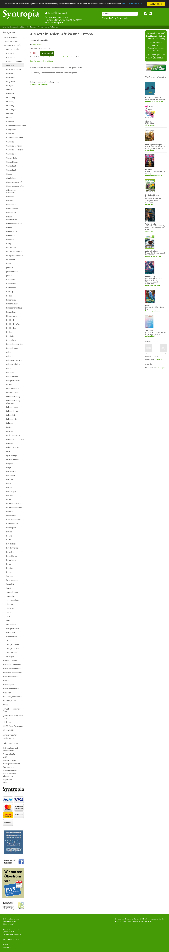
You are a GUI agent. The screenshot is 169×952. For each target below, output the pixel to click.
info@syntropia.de (55, 22)
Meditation (10, 475)
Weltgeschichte (12, 628)
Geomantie (11, 133)
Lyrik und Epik (12, 455)
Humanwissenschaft (14, 223)
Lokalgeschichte (13, 447)
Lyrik (8, 451)
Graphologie (11, 178)
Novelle (9, 511)
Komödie (10, 336)
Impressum (8, 779)
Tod (8, 616)
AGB (5, 757)
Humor (9, 227)
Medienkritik (11, 471)
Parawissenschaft (13, 519)
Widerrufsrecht (9, 760)
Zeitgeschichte (12, 648)
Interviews (10, 259)
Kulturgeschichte (13, 364)
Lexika (8, 427)
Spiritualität (11, 596)
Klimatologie (11, 316)
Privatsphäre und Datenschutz (10, 749)
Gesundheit (11, 166)
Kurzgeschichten (13, 380)
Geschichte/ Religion (14, 149)
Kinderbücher (11, 303)
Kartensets (11, 287)
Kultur (8, 352)
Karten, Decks (10, 700)
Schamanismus (12, 580)
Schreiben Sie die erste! (39, 84)
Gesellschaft (11, 158)
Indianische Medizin (14, 251)
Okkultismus (11, 515)
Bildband (9, 73)
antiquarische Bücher (18, 27)
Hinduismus (11, 204)
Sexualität (10, 584)
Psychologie (11, 544)
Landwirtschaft (12, 392)
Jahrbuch (9, 267)
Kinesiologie (11, 312)
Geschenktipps (10, 37)
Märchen (9, 495)
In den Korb (47, 53)
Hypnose (10, 239)
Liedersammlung (13, 435)
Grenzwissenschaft (14, 182)
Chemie (9, 89)
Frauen (9, 117)
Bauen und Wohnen (14, 61)
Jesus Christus (12, 271)
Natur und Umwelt (14, 503)
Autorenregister (10, 735)
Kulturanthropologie (14, 360)
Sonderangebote (11, 41)
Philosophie (11, 527)
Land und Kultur (12, 388)
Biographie (10, 81)
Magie (8, 467)
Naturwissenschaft (14, 507)
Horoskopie (11, 212)
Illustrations (11, 247)
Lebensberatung (13, 396)
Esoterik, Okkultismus (13, 696)
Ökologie (10, 656)
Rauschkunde (11, 556)
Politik (8, 539)
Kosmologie (11, 340)
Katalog (9, 291)
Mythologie (11, 491)
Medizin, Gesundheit (13, 664)
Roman (9, 572)
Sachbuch (10, 576)
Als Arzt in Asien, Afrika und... (48, 27)
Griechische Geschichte (11, 191)
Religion (9, 568)
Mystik (9, 487)
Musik (8, 483)
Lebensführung (12, 411)
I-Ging (8, 243)
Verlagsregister (10, 738)
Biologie (9, 85)
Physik (9, 531)
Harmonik (10, 196)
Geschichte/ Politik (14, 146)
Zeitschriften (11, 652)
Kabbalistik (10, 279)
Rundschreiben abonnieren (9, 774)
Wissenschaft (11, 636)
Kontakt (5, 944)
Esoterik (9, 113)
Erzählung (10, 105)
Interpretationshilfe (14, 255)
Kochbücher (11, 328)
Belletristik (32, 27)
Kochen (9, 332)
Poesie (9, 536)
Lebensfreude (12, 407)
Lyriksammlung (12, 459)
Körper (9, 384)
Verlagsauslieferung (11, 763)
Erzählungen (11, 109)
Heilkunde (10, 200)
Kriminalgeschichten (14, 344)
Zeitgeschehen (12, 644)
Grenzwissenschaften (15, 186)
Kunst (8, 368)
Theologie (10, 608)
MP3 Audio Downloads (13, 726)
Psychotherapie (12, 548)
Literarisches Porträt (15, 439)
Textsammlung (12, 600)
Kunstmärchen (12, 376)
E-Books (7, 722)
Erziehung (10, 101)
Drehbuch (10, 93)
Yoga (8, 640)
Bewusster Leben (13, 69)
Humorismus (11, 231)
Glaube (9, 174)
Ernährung (10, 97)
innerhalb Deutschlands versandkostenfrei (57, 57)
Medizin (9, 479)
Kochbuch (10, 320)
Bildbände (10, 77)
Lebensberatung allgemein (13, 401)
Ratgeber (10, 552)
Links (5, 782)
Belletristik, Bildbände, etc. (13, 716)
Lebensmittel (11, 419)
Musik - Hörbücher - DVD (12, 710)
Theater (9, 604)
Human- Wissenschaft (11, 218)
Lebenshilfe (11, 415)
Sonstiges (10, 588)
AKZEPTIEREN (156, 4)
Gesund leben (12, 162)
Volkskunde (11, 624)
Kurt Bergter (37, 44)
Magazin (9, 463)
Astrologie (10, 53)
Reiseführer (11, 560)
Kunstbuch (10, 372)
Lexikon (9, 431)
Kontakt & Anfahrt (10, 770)
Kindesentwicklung (14, 308)
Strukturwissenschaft (13, 672)
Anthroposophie (13, 49)
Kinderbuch (11, 300)
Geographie (11, 129)
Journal (9, 275)
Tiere (8, 612)
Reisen (9, 564)
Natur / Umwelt (10, 660)
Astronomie (11, 57)
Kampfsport (11, 283)
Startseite (5, 27)
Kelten (9, 296)
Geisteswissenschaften (15, 125)
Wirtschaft (10, 632)
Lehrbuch (10, 423)
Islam (8, 263)
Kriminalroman (12, 348)
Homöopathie (12, 208)
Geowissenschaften (14, 137)
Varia (8, 620)
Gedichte (10, 121)
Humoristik (10, 235)
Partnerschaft (12, 523)
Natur (8, 499)
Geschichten (11, 154)
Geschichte (11, 142)
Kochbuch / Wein (13, 324)
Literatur (10, 443)
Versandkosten (9, 754)
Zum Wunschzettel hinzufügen (41, 61)
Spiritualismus (12, 592)
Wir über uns (8, 767)
